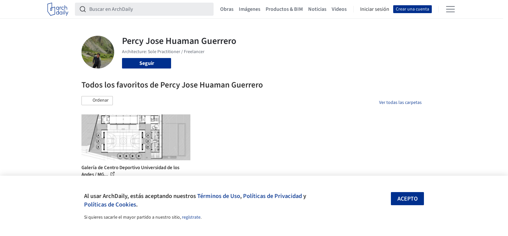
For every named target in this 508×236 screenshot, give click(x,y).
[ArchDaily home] (57, 9)
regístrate (191, 217)
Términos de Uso (218, 196)
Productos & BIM (284, 9)
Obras (227, 9)
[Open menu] (450, 9)
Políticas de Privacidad (272, 196)
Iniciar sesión (374, 9)
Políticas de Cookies (110, 204)
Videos (339, 9)
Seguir (146, 63)
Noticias (317, 9)
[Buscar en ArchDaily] (149, 9)
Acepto (407, 199)
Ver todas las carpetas (400, 102)
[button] (97, 100)
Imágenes (249, 9)
